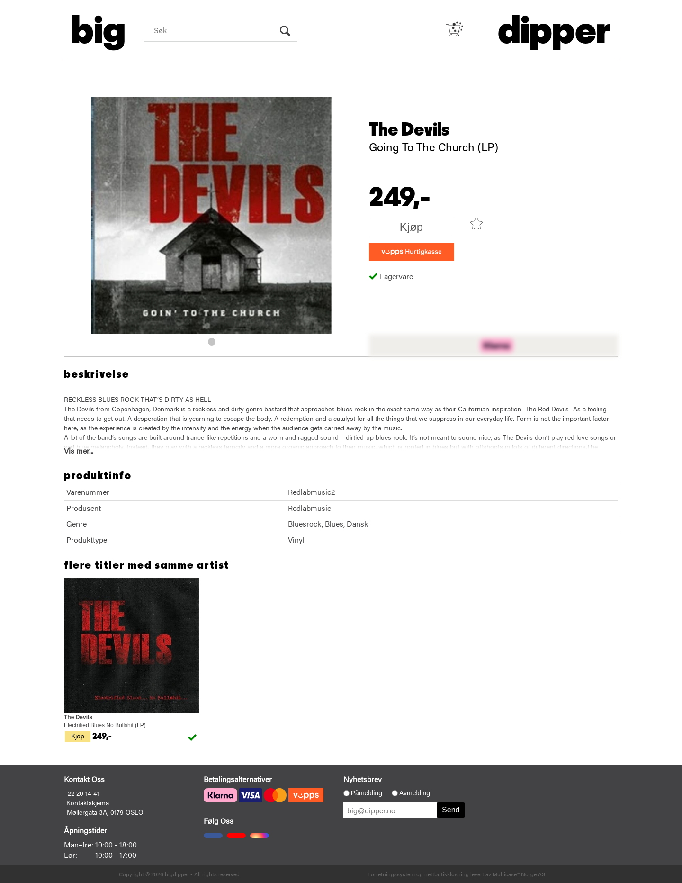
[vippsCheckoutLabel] (411, 252)
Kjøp (411, 226)
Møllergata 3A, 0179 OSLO (105, 812)
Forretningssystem (391, 874)
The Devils (409, 129)
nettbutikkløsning (446, 874)
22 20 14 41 (83, 793)
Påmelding (366, 793)
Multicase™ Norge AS (519, 874)
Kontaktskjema (87, 802)
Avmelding (414, 793)
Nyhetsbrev (362, 779)
